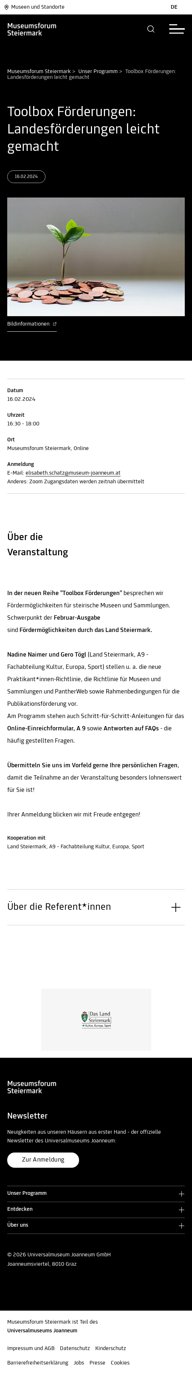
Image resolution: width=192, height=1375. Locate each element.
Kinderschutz (110, 1348)
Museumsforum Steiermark (39, 72)
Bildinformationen (32, 324)
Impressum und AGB (30, 1348)
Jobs (79, 1363)
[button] (151, 29)
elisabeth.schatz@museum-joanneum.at (73, 473)
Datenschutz (75, 1348)
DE (174, 7)
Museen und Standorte (34, 7)
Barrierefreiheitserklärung (37, 1363)
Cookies (120, 1363)
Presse (97, 1363)
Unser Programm (98, 72)
